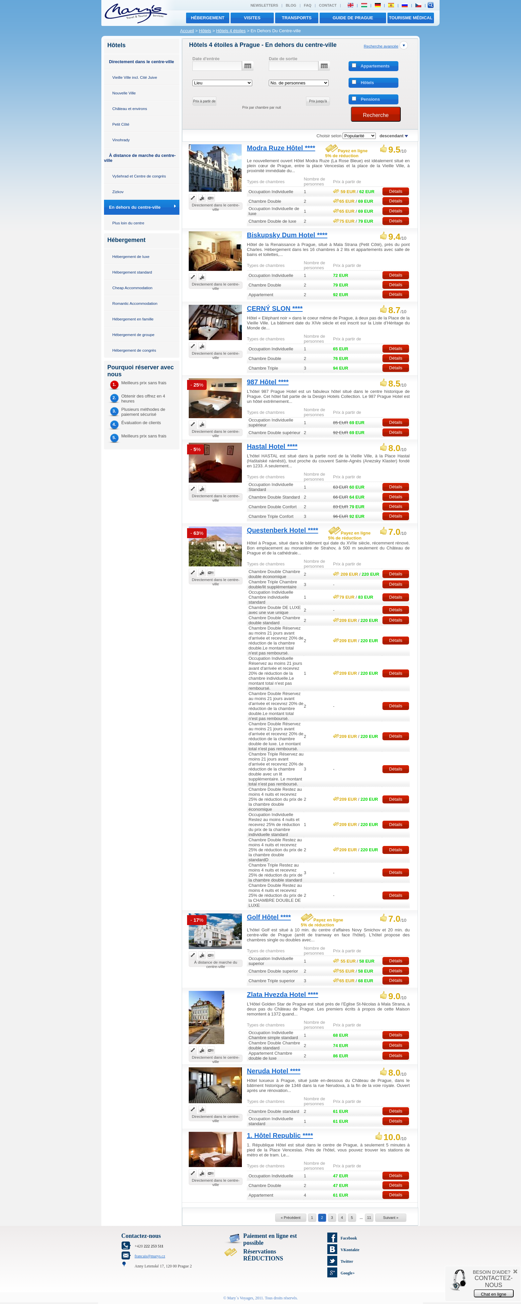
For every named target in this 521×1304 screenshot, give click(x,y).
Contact (328, 5)
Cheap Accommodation (132, 288)
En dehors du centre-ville (134, 207)
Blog (291, 5)
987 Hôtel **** (268, 382)
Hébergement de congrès (134, 350)
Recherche (375, 115)
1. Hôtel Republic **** (280, 1135)
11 (369, 1218)
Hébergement (207, 17)
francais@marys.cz (150, 1256)
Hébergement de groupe (133, 334)
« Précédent (290, 1218)
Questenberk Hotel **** (282, 530)
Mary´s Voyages (240, 1298)
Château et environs (129, 108)
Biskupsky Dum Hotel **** (287, 235)
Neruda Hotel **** (273, 1071)
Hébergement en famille (133, 319)
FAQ (308, 5)
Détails (395, 191)
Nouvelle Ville (124, 93)
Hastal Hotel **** (272, 446)
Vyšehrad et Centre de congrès (139, 176)
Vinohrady (121, 140)
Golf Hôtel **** (269, 917)
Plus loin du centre (128, 223)
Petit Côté (120, 124)
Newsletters (264, 5)
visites (252, 17)
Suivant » (390, 1218)
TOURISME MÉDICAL (410, 17)
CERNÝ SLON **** (275, 308)
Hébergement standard (132, 272)
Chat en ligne (493, 1294)
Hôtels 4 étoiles (231, 30)
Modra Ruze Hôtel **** (281, 148)
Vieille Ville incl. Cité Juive (134, 77)
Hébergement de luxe (131, 256)
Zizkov (118, 191)
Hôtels (205, 30)
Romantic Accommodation (134, 303)
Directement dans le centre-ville (141, 61)
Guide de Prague (353, 17)
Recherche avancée (381, 46)
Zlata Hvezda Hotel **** (282, 994)
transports (297, 17)
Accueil (187, 30)
